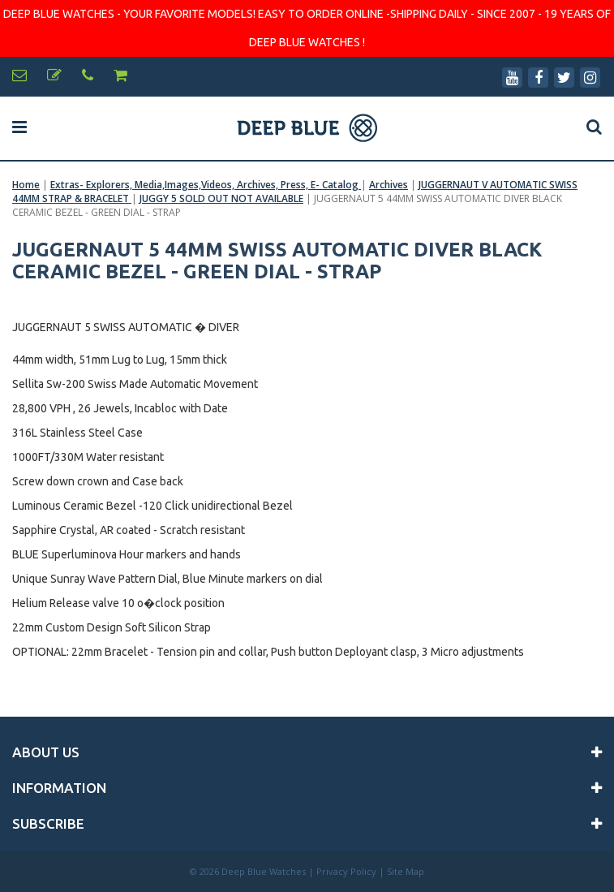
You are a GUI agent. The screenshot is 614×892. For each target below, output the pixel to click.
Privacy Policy (346, 871)
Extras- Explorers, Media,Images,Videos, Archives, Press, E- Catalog (205, 185)
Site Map (405, 871)
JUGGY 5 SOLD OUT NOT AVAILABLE (221, 198)
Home (26, 185)
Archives (388, 185)
